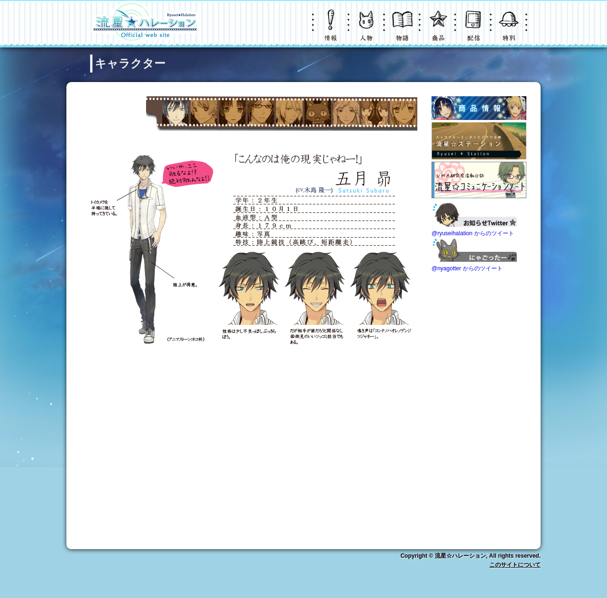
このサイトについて (515, 564)
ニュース (332, 30)
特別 (510, 30)
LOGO (144, 23)
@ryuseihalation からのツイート (473, 233)
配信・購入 (474, 30)
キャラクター (367, 30)
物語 (403, 30)
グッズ (439, 30)
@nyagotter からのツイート (467, 268)
